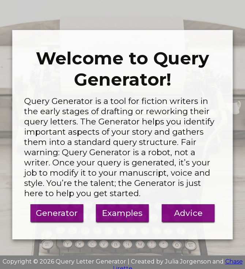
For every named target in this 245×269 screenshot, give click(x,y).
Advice (188, 213)
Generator (57, 213)
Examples (122, 213)
